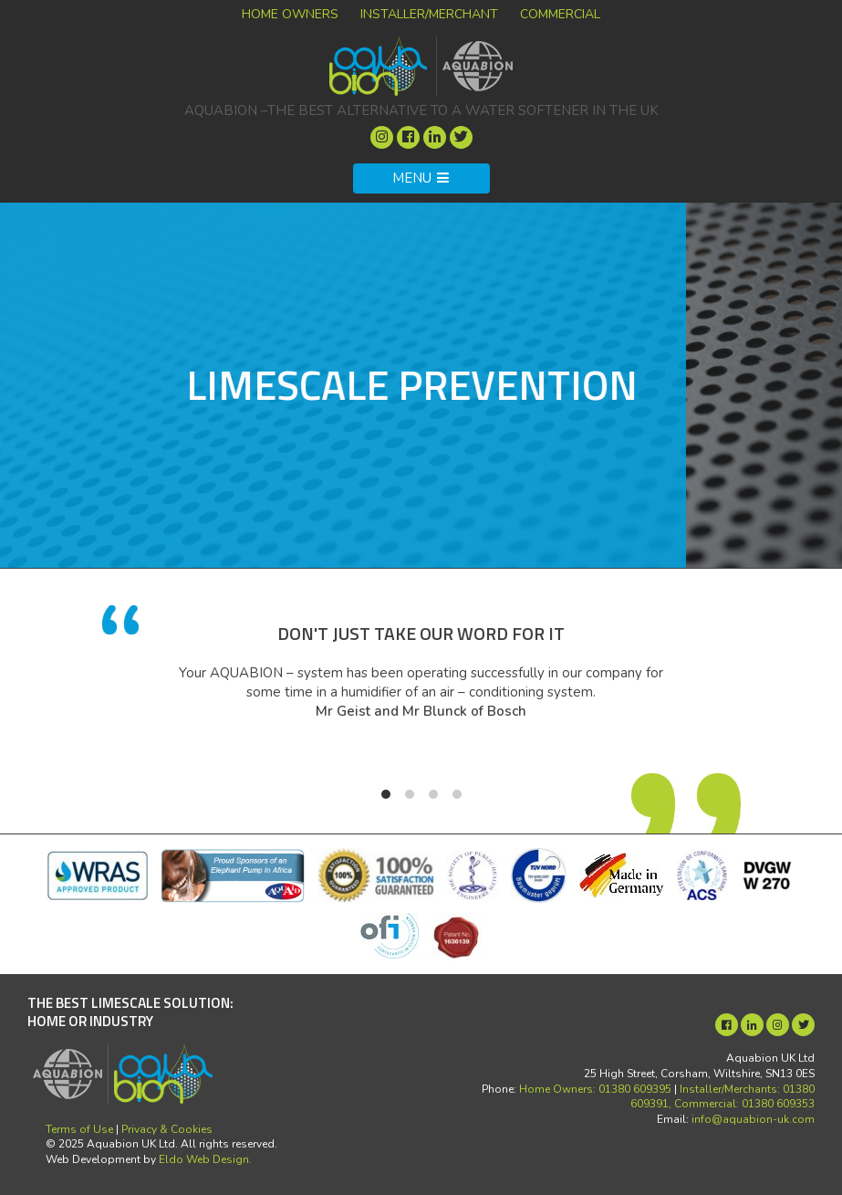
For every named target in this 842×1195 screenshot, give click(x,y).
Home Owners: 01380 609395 (595, 1089)
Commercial (560, 14)
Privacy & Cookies (167, 1129)
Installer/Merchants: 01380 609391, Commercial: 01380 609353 (722, 1097)
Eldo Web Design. (205, 1159)
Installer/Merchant (429, 14)
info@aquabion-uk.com (753, 1119)
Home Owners (290, 14)
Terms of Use (79, 1129)
